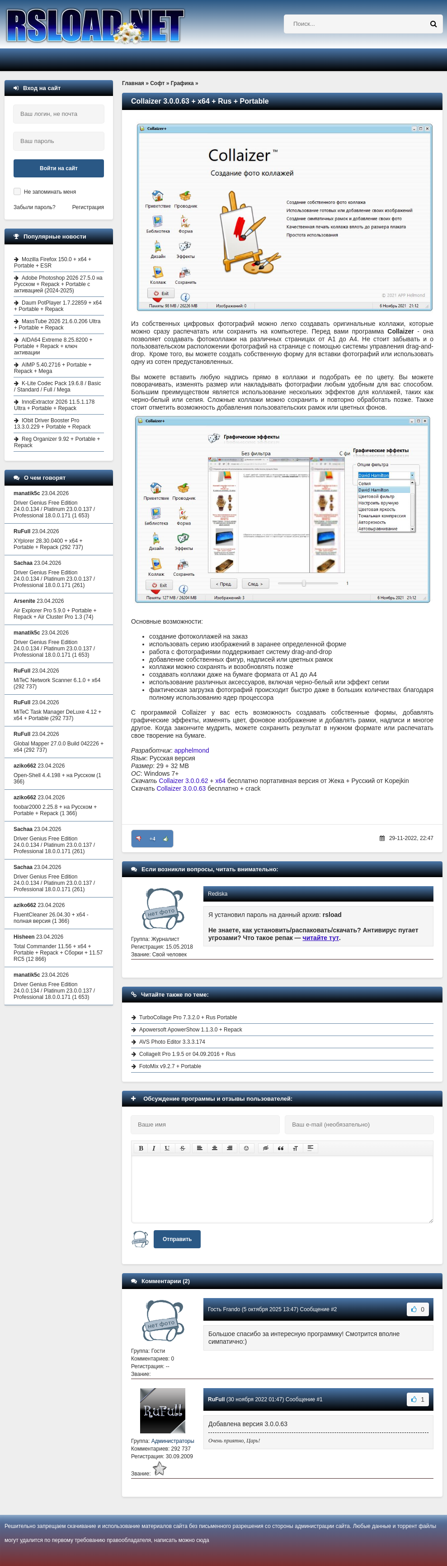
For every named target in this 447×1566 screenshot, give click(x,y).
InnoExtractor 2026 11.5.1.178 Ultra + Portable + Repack (54, 405)
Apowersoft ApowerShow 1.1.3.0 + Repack (190, 1029)
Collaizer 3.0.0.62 (183, 780)
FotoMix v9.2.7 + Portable (170, 1066)
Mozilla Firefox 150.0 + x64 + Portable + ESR (52, 262)
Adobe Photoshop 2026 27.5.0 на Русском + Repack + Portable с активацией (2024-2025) (58, 284)
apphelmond (191, 750)
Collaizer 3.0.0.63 (181, 788)
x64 (220, 780)
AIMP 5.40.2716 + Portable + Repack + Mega (53, 368)
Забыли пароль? (35, 207)
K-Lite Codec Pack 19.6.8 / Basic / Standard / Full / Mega (57, 386)
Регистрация (88, 207)
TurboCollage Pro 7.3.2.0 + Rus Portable (188, 1017)
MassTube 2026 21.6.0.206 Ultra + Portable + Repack (57, 324)
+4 (152, 838)
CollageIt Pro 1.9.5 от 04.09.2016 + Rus (187, 1054)
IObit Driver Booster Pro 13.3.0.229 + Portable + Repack (52, 423)
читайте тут (321, 937)
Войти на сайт (59, 168)
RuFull (216, 1399)
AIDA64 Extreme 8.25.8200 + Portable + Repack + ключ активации (53, 346)
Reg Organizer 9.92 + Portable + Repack (57, 442)
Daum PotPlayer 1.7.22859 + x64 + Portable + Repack (58, 306)
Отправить (177, 1239)
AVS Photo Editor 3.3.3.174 (172, 1042)
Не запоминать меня (50, 192)
